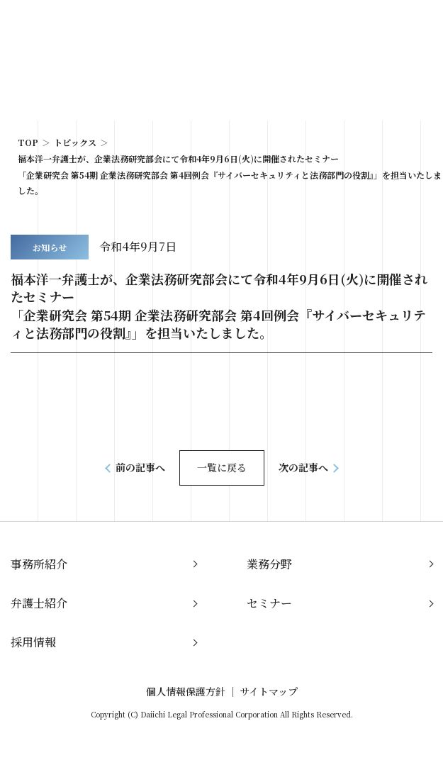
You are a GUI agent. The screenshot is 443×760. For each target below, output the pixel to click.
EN (383, 27)
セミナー (269, 603)
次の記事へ (303, 467)
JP (360, 27)
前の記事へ (140, 467)
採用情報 (33, 642)
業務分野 (269, 564)
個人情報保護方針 (185, 691)
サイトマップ (269, 691)
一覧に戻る (222, 467)
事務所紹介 (39, 564)
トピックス (75, 142)
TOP (28, 142)
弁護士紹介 (39, 603)
